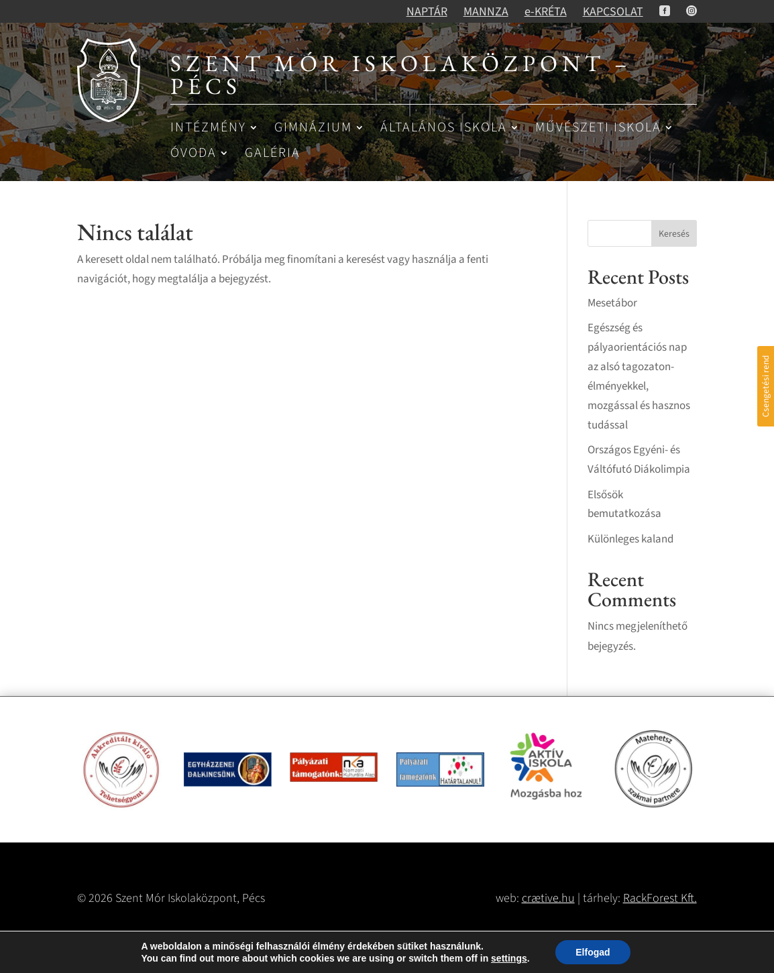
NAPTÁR (426, 11)
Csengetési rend (765, 386)
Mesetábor (612, 303)
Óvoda (193, 154)
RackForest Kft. (660, 898)
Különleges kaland (630, 539)
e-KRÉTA (545, 11)
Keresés (674, 234)
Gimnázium (313, 128)
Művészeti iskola (598, 128)
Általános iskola (443, 128)
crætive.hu (548, 898)
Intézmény (208, 128)
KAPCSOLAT (613, 11)
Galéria (272, 154)
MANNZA (485, 11)
